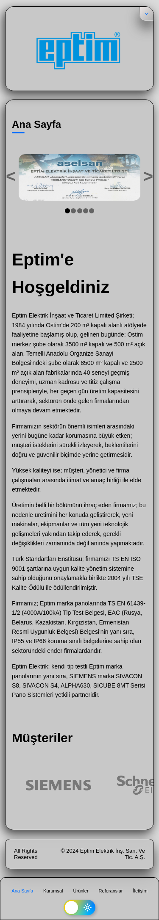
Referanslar (111, 890)
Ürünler (81, 890)
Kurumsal (53, 890)
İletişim (140, 890)
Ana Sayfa (22, 890)
